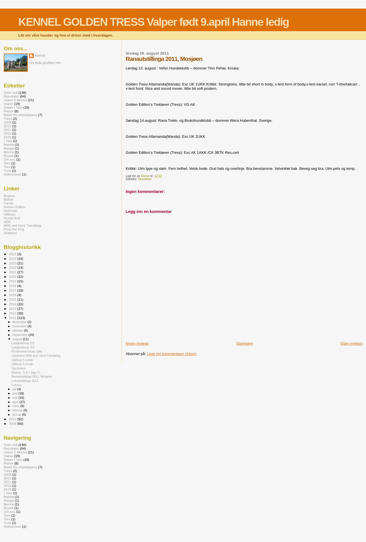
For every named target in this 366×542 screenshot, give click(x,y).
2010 (7, 126)
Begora (9, 196)
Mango (9, 148)
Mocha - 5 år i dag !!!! (25, 372)
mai (16, 397)
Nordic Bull (12, 218)
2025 (13, 254)
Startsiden (244, 343)
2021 (13, 272)
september (21, 334)
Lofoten (16, 385)
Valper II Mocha (15, 100)
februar (18, 410)
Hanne (40, 55)
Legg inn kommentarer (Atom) (171, 354)
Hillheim (10, 214)
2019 (13, 281)
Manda (9, 144)
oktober (18, 330)
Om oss (9, 159)
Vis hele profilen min (45, 63)
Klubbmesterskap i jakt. (27, 351)
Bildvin (9, 199)
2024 (13, 258)
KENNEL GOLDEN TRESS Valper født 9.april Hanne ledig (153, 22)
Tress (8, 118)
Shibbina (10, 233)
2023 (13, 263)
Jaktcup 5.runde (22, 360)
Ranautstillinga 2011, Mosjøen (31, 376)
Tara (7, 163)
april (16, 402)
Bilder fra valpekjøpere (20, 115)
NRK (7, 222)
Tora (7, 167)
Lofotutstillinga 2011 (24, 380)
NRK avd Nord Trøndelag (22, 225)
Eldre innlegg (351, 343)
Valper (8, 103)
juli (15, 389)
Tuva (7, 170)
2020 (13, 276)
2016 (7, 133)
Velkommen (12, 174)
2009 (7, 122)
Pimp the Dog (14, 229)
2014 (13, 304)
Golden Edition (15, 207)
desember (20, 322)
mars (17, 406)
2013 (13, 308)
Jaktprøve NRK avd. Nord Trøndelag (35, 355)
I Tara (8, 141)
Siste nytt (10, 92)
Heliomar (10, 210)
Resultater (145, 179)
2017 (13, 290)
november (20, 326)
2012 (13, 313)
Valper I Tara (13, 107)
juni (15, 393)
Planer (8, 111)
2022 (13, 267)
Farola (8, 203)
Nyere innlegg (137, 343)
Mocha (9, 152)
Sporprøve (18, 368)
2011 (7, 129)
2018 (7, 137)
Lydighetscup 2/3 (22, 343)
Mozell (8, 156)
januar (17, 414)
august (18, 339)
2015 (13, 299)
